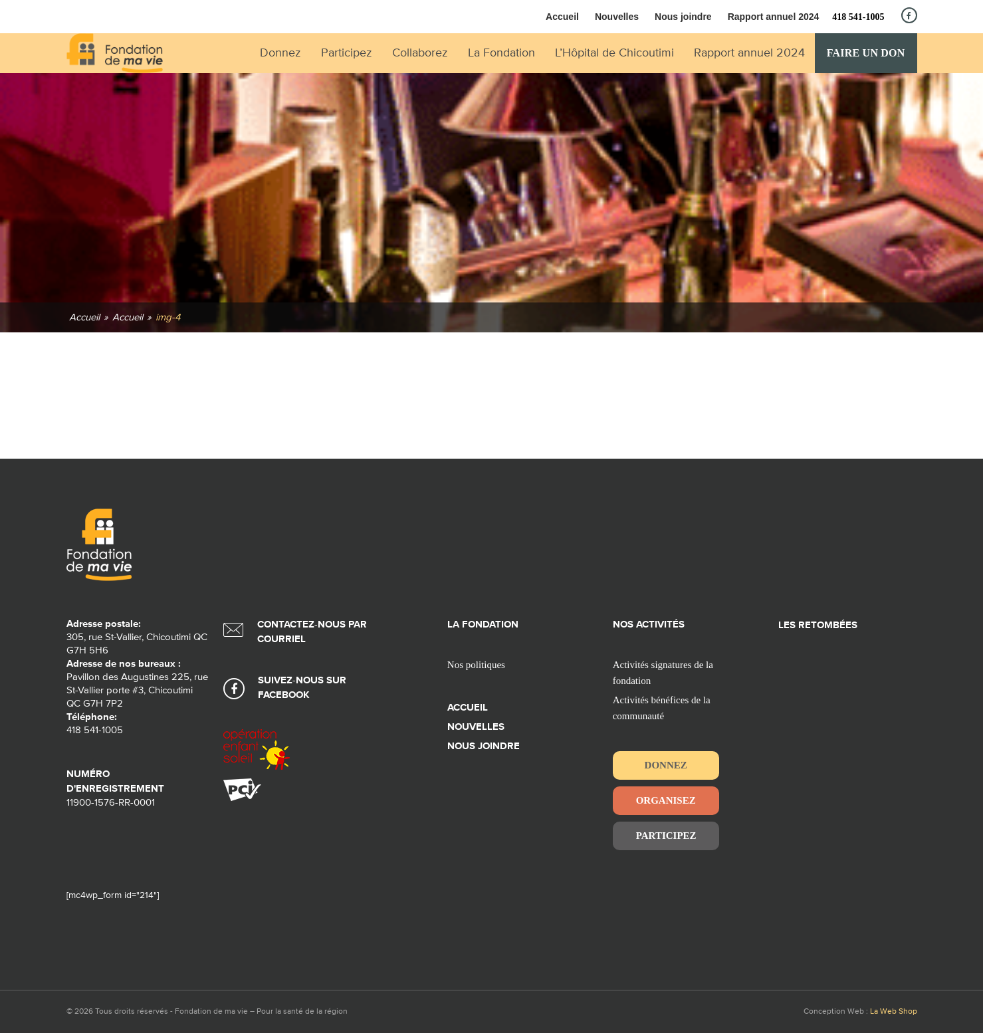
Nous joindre (683, 16)
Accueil (562, 16)
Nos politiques (476, 664)
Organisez (666, 800)
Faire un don (866, 52)
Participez (666, 835)
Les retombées (817, 625)
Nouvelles (617, 16)
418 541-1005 (858, 17)
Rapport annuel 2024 (773, 16)
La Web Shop (893, 1012)
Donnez (666, 765)
